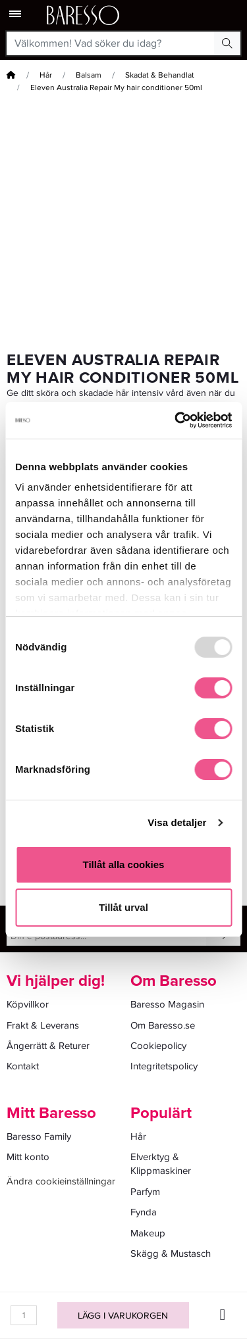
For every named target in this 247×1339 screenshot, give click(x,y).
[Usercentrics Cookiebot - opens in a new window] (176, 420)
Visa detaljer (177, 822)
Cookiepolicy (158, 1046)
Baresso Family (39, 1136)
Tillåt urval (123, 907)
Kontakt (23, 1066)
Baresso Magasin (167, 1004)
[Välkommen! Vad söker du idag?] (111, 43)
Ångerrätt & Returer (48, 1046)
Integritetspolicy (164, 1066)
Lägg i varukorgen (123, 1315)
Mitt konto (28, 1157)
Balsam (88, 75)
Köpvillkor (28, 1004)
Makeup (147, 1233)
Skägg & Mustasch (170, 1253)
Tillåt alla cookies (124, 864)
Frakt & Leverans (43, 1025)
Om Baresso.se (162, 1025)
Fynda (143, 1212)
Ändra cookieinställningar (61, 1181)
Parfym (145, 1192)
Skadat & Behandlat (159, 75)
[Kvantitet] (24, 1315)
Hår (46, 75)
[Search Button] (227, 43)
